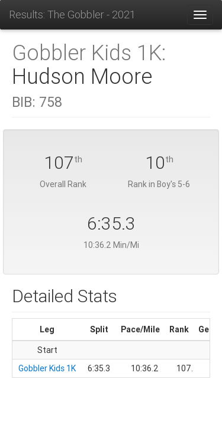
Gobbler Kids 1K (47, 368)
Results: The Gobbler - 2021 (72, 14)
